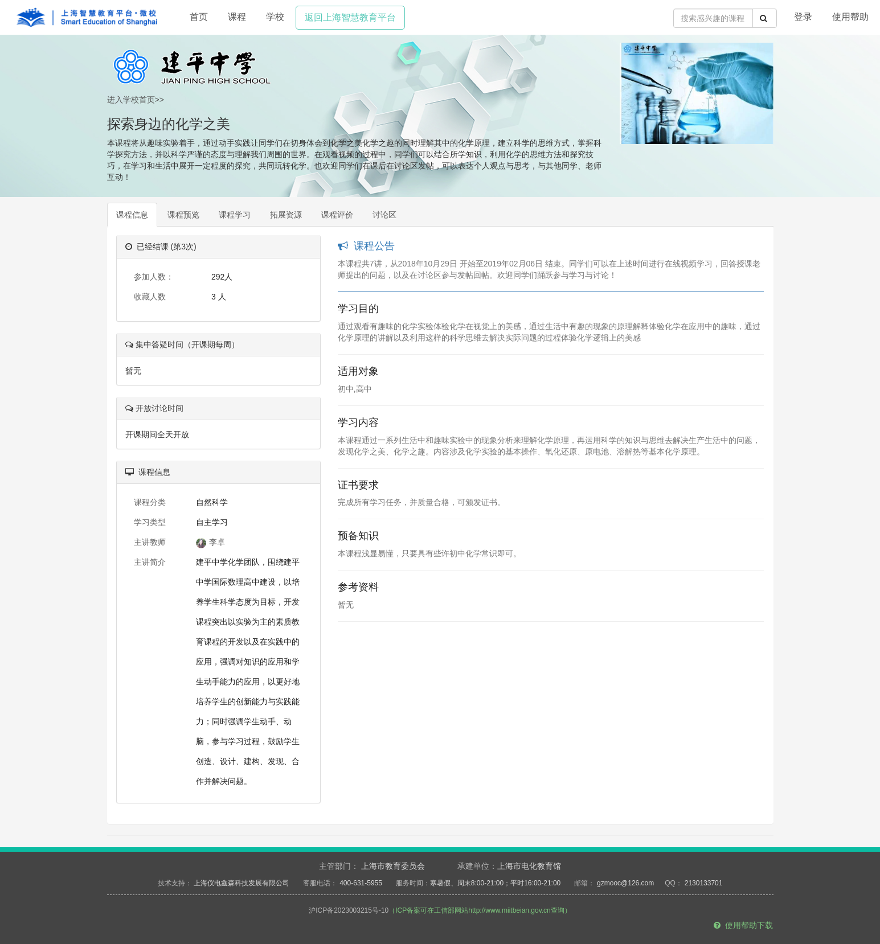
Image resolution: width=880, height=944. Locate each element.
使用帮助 (850, 17)
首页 (199, 17)
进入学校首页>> (135, 99)
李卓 (210, 542)
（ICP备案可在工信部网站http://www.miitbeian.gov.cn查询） (479, 910)
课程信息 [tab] (132, 214)
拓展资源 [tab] (286, 214)
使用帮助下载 (743, 925)
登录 (803, 17)
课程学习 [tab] (235, 214)
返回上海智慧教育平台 (350, 17)
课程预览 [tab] (183, 214)
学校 (275, 17)
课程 (237, 17)
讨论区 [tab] (384, 214)
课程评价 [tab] (337, 214)
